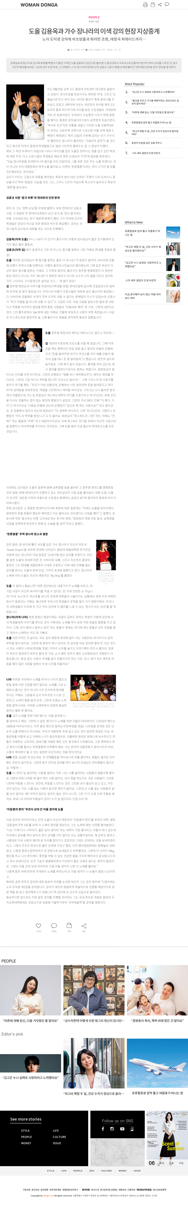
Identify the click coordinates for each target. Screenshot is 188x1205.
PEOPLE (94, 17)
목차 (161, 1163)
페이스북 (103, 1128)
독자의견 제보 (55, 1189)
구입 (180, 1163)
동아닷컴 (86, 1190)
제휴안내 (122, 1189)
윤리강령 (44, 1189)
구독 (171, 1163)
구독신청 (26, 1189)
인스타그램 (112, 1128)
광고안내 (35, 1189)
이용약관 (131, 1189)
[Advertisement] (53, 458)
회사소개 (95, 1189)
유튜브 (122, 1128)
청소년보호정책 (159, 1189)
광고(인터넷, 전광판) (108, 1189)
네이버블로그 (132, 1128)
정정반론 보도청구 (70, 1189)
